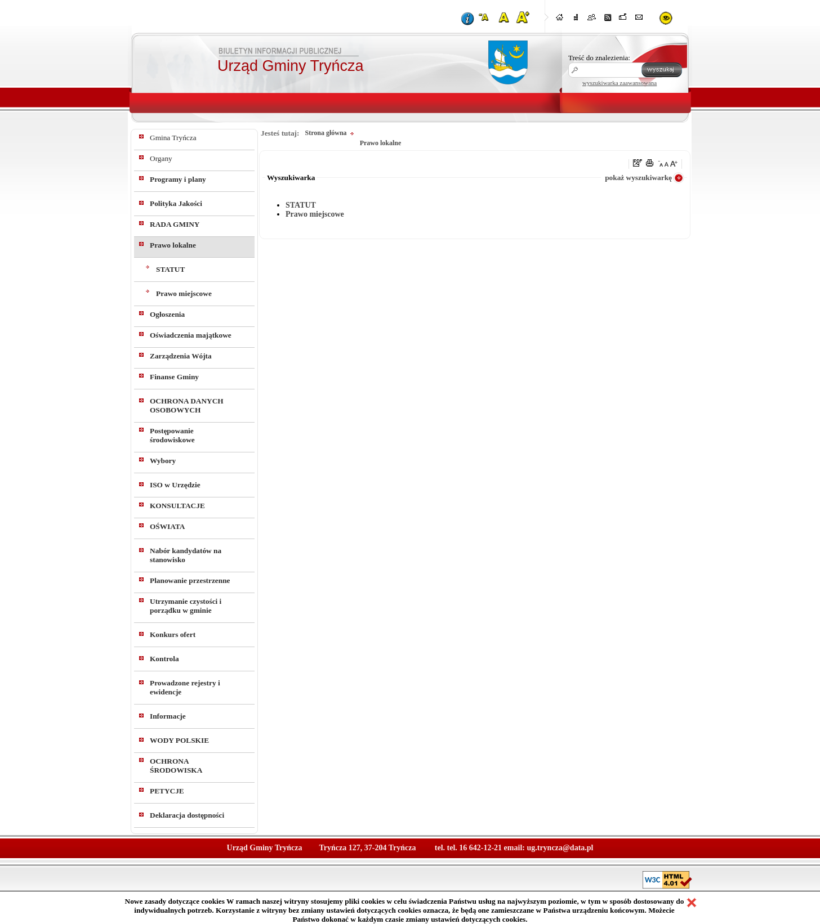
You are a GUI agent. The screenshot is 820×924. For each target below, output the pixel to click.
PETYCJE (167, 791)
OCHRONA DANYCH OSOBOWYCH (187, 405)
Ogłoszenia (167, 314)
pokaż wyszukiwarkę (638, 177)
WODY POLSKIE (179, 740)
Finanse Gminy (174, 377)
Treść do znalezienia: (599, 57)
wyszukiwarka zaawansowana (619, 82)
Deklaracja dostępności (187, 815)
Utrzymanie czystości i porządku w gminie (185, 605)
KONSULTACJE (177, 505)
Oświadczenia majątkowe (190, 335)
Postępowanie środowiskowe (172, 435)
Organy (161, 158)
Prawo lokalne (173, 245)
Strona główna (325, 133)
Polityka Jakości (176, 203)
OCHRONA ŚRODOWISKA (176, 765)
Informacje (168, 716)
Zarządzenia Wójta (181, 356)
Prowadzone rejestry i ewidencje (185, 687)
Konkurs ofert (172, 634)
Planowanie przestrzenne (190, 580)
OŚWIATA (167, 526)
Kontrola (164, 658)
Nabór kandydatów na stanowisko (185, 555)
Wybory (163, 460)
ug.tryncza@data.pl (560, 848)
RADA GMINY (174, 224)
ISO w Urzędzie (175, 485)
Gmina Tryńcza (173, 137)
